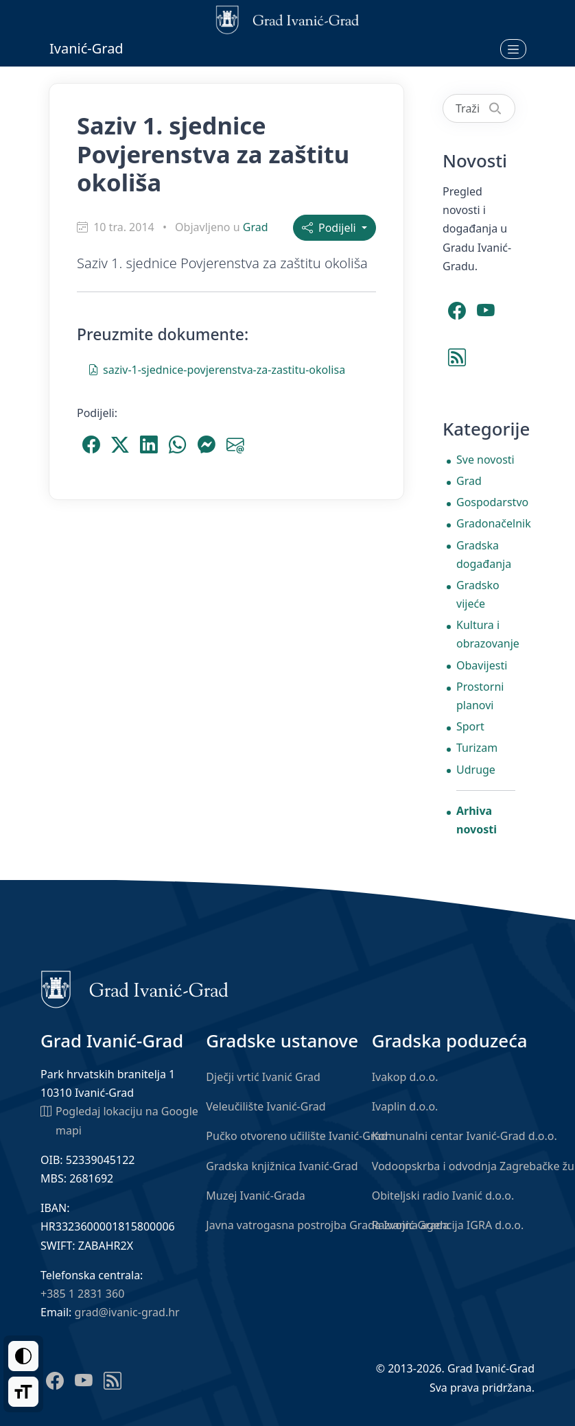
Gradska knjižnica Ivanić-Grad (281, 1166)
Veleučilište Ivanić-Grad (265, 1106)
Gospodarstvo (485, 502)
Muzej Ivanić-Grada (255, 1195)
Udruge (475, 769)
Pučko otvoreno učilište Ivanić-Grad (297, 1135)
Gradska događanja (483, 554)
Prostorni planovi (480, 696)
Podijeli (330, 227)
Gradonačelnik (485, 523)
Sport (470, 726)
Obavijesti (481, 665)
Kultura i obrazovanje (485, 634)
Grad (255, 227)
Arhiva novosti (476, 820)
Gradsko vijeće (478, 594)
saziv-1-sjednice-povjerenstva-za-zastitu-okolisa (216, 369)
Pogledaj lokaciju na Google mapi (119, 1119)
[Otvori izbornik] (513, 48)
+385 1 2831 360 (82, 1293)
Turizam (476, 747)
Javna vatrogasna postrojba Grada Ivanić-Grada (327, 1225)
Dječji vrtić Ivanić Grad (263, 1076)
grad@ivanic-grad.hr (127, 1312)
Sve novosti (485, 459)
